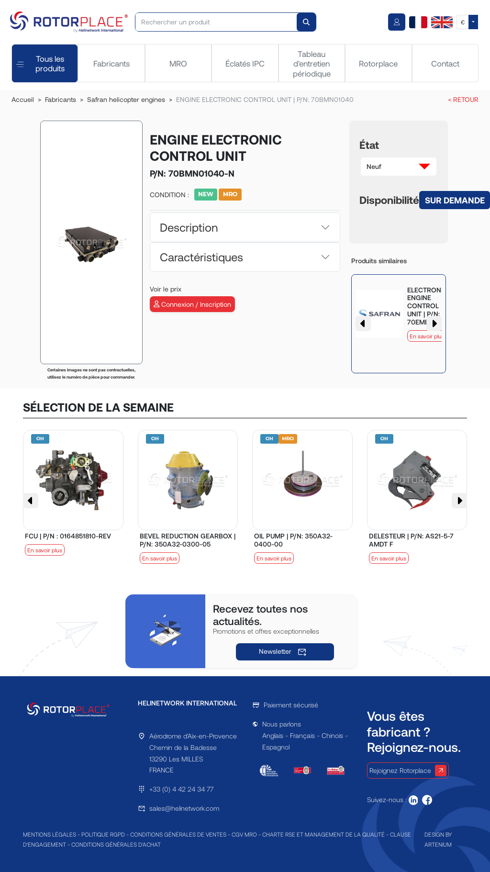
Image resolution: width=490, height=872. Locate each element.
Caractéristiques (201, 257)
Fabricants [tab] (111, 63)
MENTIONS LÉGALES (49, 834)
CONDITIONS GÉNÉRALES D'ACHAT (116, 844)
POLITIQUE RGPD (103, 834)
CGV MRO (244, 834)
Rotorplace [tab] (378, 63)
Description (189, 227)
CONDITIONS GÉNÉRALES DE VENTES (178, 834)
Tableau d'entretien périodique (312, 63)
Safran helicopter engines (126, 99)
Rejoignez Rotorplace (407, 770)
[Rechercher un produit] (216, 22)
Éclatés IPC (245, 63)
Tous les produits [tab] (40, 63)
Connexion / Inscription (192, 304)
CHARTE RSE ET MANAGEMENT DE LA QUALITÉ (323, 834)
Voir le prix (165, 289)
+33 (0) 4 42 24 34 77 (181, 789)
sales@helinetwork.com (184, 808)
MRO (178, 63)
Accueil (22, 99)
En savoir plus (427, 336)
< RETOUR (463, 99)
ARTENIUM (438, 844)
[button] (398, 166)
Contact (445, 63)
